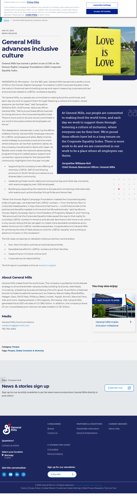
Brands (50, 428)
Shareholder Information (88, 428)
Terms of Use (110, 488)
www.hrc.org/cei (47, 265)
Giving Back (52, 449)
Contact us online (10, 445)
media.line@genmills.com (15, 325)
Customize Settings (102, 3)
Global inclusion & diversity (30, 351)
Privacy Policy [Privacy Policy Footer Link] (34, 488)
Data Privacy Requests (92, 488)
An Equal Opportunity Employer (88, 485)
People (15, 347)
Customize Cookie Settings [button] (68, 488)
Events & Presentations (87, 433)
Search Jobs (114, 428)
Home (23, 488)
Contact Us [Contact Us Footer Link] (52, 433)
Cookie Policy (31, 13)
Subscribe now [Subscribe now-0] (115, 388)
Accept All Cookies (102, 9)
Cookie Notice (48, 488)
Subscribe (56, 474)
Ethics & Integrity (55, 454)
